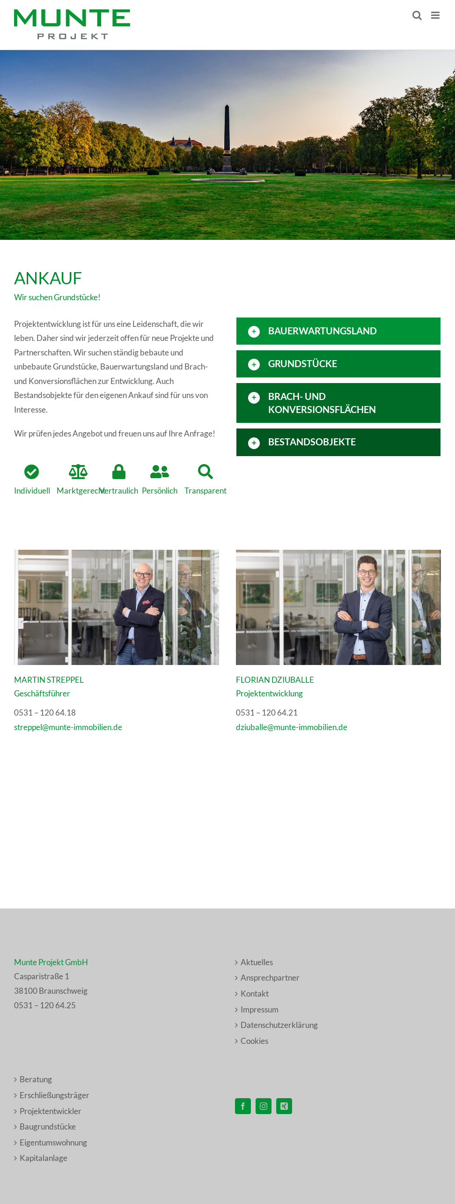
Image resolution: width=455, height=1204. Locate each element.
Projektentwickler (50, 1111)
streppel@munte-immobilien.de (68, 727)
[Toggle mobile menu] (436, 15)
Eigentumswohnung (53, 1142)
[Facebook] (243, 1106)
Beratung (36, 1079)
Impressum (260, 1009)
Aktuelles (257, 962)
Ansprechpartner (270, 977)
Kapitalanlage (43, 1158)
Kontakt (255, 993)
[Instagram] (264, 1106)
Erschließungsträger (54, 1095)
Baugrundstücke (48, 1126)
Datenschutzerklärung (279, 1025)
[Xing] (284, 1106)
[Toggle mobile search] (417, 15)
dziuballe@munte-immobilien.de (291, 727)
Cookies (254, 1041)
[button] (338, 331)
